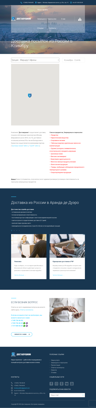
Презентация (55, 365)
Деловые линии (17, 146)
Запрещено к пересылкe (46, 19)
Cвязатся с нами (22, 334)
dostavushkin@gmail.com (22, 388)
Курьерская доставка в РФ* (63, 261)
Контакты (52, 28)
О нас (63, 19)
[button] (30, 96)
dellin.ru (26, 146)
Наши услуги (55, 360)
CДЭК (32, 146)
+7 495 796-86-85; (17, 320)
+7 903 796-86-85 (19, 323)
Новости (54, 370)
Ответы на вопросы (26, 310)
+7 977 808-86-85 (19, 326)
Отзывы (40, 28)
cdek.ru (37, 146)
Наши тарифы (42, 10)
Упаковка (17, 261)
